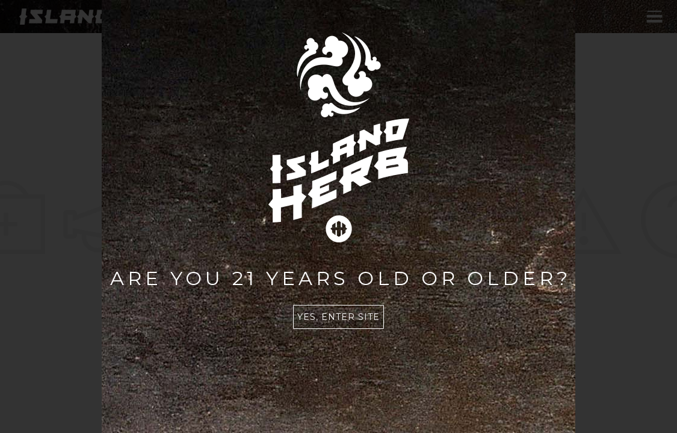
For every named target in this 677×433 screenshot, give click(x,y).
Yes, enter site (338, 317)
